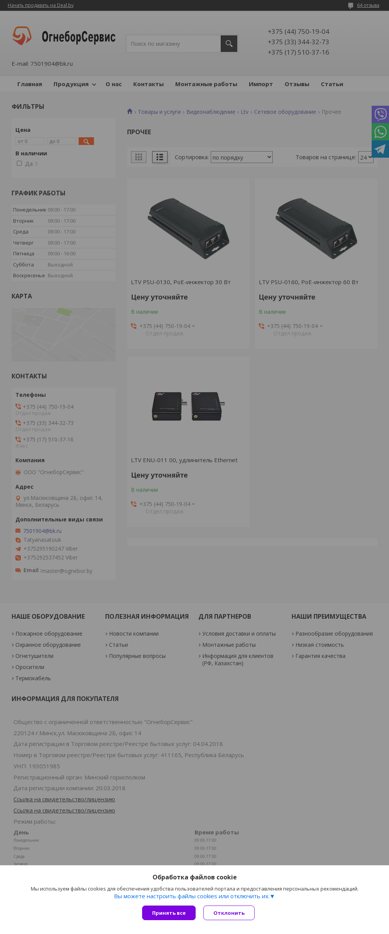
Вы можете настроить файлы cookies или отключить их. (192, 895)
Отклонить (229, 912)
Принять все (169, 912)
